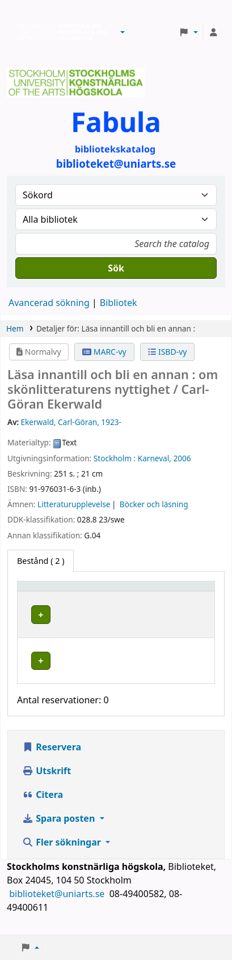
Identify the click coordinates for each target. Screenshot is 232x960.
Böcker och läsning (154, 504)
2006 (182, 458)
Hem (14, 328)
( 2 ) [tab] (40, 560)
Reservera (51, 758)
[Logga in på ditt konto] (213, 32)
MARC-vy (104, 351)
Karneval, (154, 458)
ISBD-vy (167, 351)
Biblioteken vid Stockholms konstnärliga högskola (59, 32)
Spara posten (59, 829)
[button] (122, 32)
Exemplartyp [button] (48, 591)
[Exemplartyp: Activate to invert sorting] (54, 591)
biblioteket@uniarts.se (58, 905)
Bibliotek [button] (114, 591)
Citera (42, 806)
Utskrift (46, 782)
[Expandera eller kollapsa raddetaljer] (191, 625)
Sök (116, 268)
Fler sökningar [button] (62, 853)
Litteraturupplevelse (73, 504)
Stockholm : (115, 458)
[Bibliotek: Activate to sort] (129, 591)
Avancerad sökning (49, 302)
